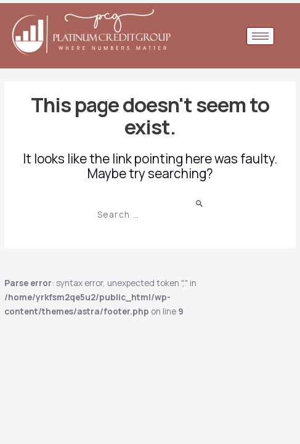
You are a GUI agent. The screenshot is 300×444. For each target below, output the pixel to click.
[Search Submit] (200, 202)
